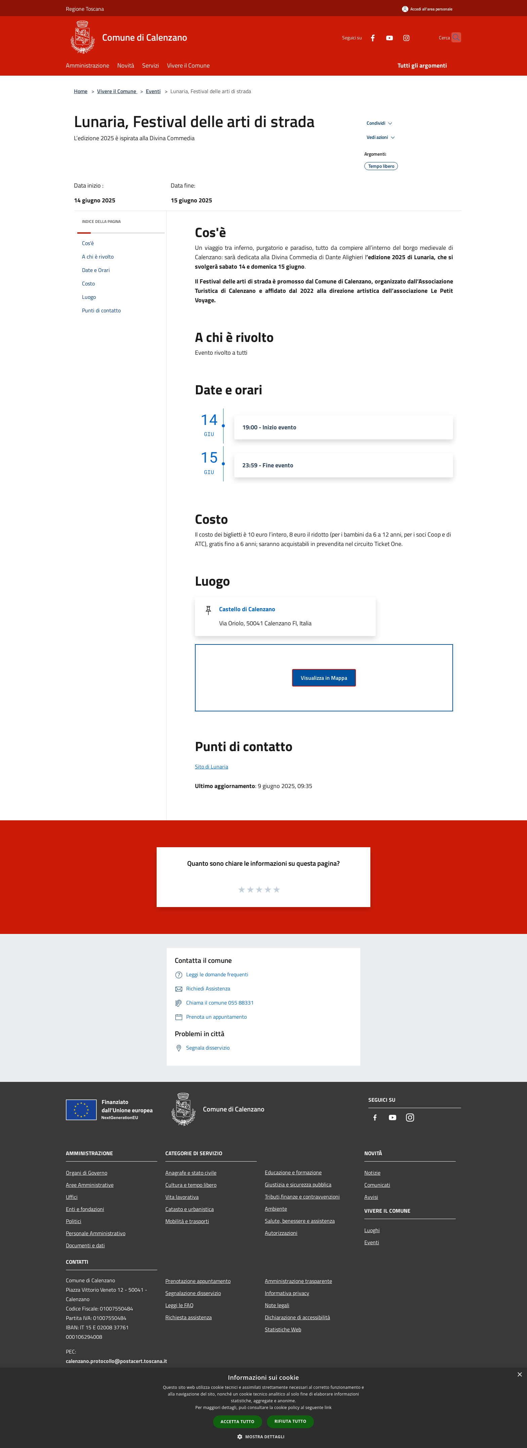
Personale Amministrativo (95, 1233)
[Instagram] (393, 37)
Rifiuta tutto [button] (291, 1421)
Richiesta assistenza (188, 1317)
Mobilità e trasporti (187, 1221)
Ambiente (276, 1209)
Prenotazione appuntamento (198, 1281)
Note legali (277, 1305)
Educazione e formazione (293, 1172)
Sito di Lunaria (211, 766)
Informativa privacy (287, 1293)
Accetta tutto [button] (237, 1421)
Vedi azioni (382, 137)
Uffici (72, 1197)
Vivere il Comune (117, 91)
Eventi (153, 91)
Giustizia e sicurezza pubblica (298, 1184)
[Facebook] (359, 37)
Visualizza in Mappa (324, 678)
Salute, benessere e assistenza (300, 1221)
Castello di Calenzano (247, 609)
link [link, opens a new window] (328, 1407)
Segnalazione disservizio (193, 1293)
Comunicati (377, 1185)
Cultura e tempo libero (190, 1185)
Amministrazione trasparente (298, 1281)
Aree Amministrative (90, 1185)
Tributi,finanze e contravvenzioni (302, 1196)
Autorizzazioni (281, 1233)
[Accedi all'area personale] (427, 9)
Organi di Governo (86, 1173)
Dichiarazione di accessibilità (297, 1317)
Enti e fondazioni (85, 1209)
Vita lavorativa (182, 1197)
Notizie (372, 1173)
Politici (73, 1221)
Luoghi (372, 1230)
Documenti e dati (85, 1245)
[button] (263, 1436)
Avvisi (371, 1197)
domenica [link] (264, 266)
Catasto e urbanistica (189, 1209)
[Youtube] (376, 37)
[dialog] (263, 1408)
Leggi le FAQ (179, 1305)
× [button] (519, 1374)
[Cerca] (453, 37)
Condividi (380, 123)
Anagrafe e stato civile (190, 1173)
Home (80, 91)
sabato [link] (228, 266)
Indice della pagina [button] (101, 221)
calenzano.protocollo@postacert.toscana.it (116, 1361)
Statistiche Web (283, 1329)
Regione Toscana (85, 9)
